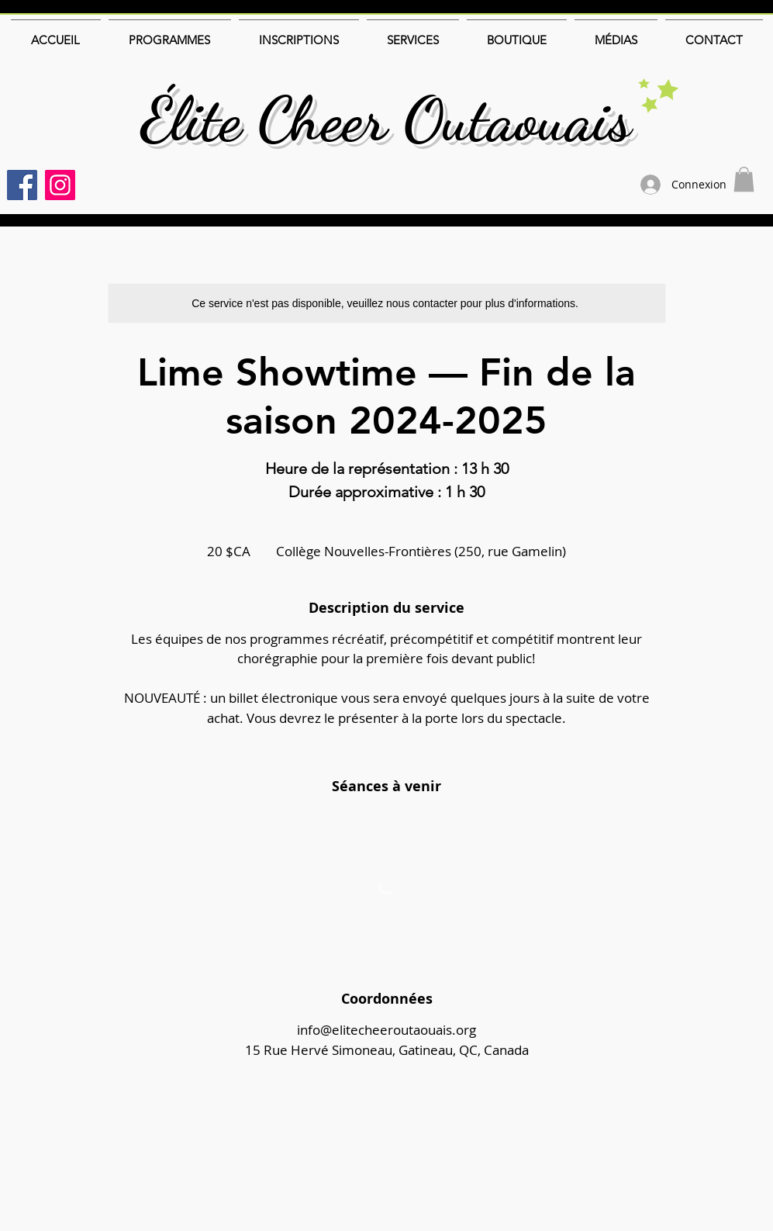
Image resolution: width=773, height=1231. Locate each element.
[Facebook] (22, 185)
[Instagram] (60, 185)
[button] (743, 179)
